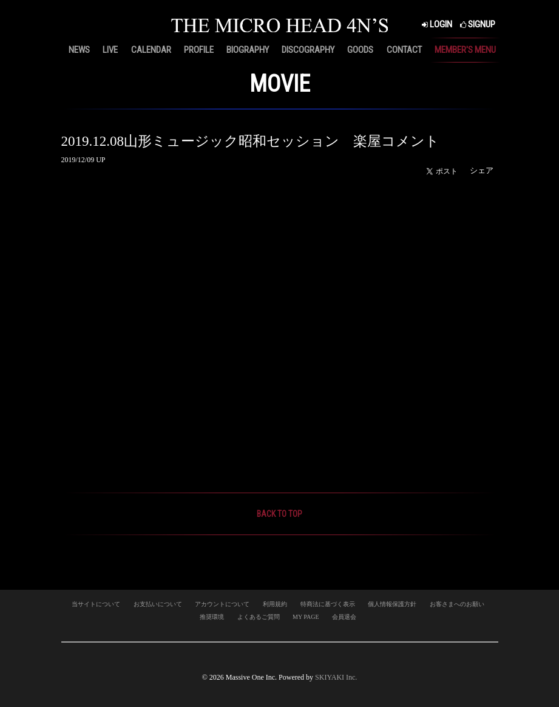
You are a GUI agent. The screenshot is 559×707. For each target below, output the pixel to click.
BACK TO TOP (279, 514)
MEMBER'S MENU (465, 49)
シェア (481, 170)
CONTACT (404, 49)
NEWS (79, 49)
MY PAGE (306, 616)
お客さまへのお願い (457, 604)
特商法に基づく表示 (327, 604)
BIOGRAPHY (247, 49)
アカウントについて (222, 604)
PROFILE (199, 49)
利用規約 (275, 604)
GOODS (360, 49)
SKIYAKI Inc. (336, 677)
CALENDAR (151, 49)
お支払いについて (158, 604)
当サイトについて (96, 604)
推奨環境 (212, 616)
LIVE (110, 49)
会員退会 (344, 616)
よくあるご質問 (258, 616)
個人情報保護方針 (392, 604)
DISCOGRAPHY (308, 49)
